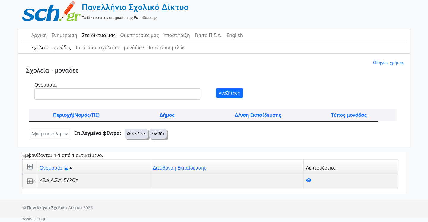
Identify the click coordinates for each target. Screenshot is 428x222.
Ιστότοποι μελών (167, 47)
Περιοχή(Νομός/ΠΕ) (76, 115)
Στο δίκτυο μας (98, 35)
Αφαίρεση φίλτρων (49, 133)
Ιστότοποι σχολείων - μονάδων (109, 47)
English (234, 35)
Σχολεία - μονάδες (51, 47)
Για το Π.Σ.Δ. (208, 35)
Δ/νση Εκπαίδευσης (258, 115)
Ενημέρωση (64, 35)
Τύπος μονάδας (349, 115)
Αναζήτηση (229, 93)
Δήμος (167, 115)
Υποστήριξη (176, 35)
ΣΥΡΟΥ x (158, 133)
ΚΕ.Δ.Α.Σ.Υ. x (136, 133)
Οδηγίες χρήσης (388, 62)
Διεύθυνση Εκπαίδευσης (179, 167)
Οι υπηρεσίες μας (139, 35)
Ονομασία (45, 85)
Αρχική (39, 35)
